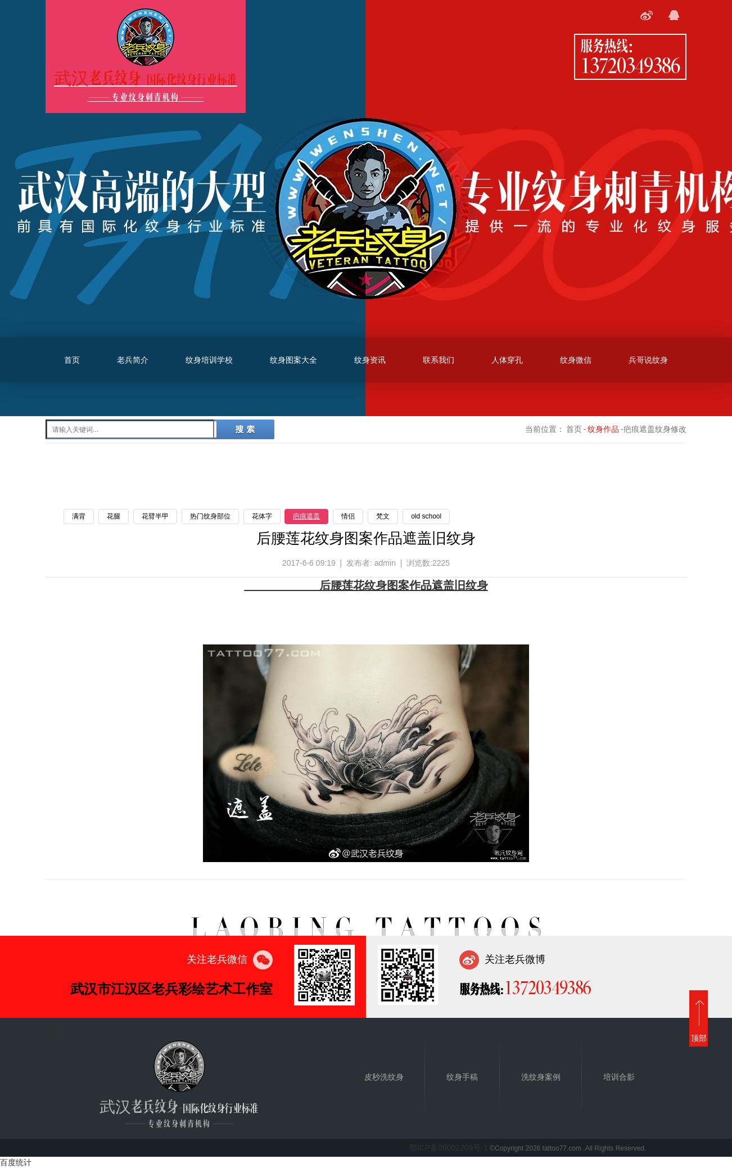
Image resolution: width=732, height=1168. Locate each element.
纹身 (477, 585)
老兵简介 (132, 359)
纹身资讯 (370, 359)
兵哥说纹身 (648, 359)
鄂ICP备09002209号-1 (448, 1147)
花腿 (113, 516)
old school (426, 516)
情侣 (348, 516)
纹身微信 (575, 359)
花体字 (262, 516)
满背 (78, 516)
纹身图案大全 (293, 359)
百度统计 (15, 1162)
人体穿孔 (507, 359)
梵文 (383, 516)
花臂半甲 (155, 516)
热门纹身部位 (210, 516)
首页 (72, 359)
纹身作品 (603, 429)
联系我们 (438, 359)
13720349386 (630, 64)
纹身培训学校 (209, 359)
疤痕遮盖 (306, 516)
